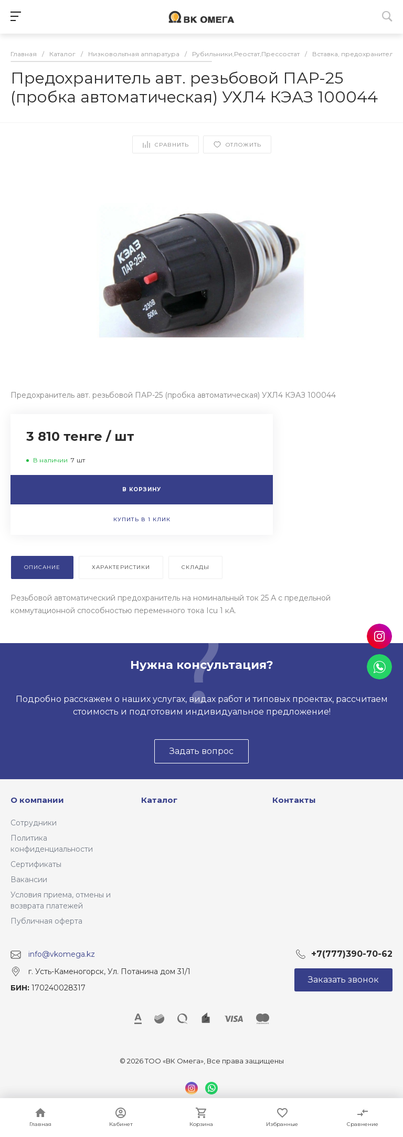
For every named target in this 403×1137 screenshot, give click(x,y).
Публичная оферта (46, 921)
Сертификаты (35, 864)
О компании (37, 800)
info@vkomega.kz (61, 954)
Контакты (294, 800)
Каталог (159, 800)
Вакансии (28, 879)
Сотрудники (33, 823)
